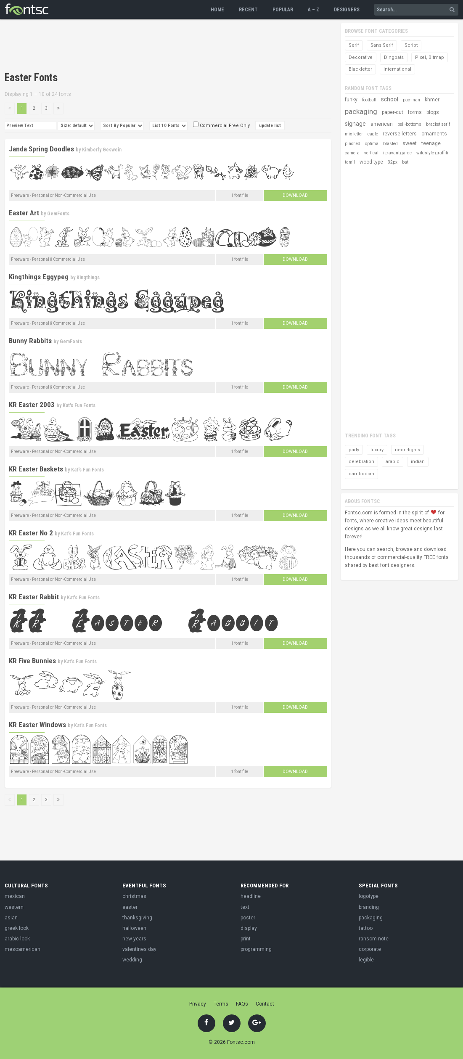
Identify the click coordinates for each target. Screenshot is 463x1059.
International (397, 69)
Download (295, 195)
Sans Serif (381, 45)
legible (366, 960)
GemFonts (58, 214)
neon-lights (407, 450)
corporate (370, 949)
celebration (361, 461)
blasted (390, 143)
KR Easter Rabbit (34, 597)
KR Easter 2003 (32, 404)
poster (248, 918)
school (389, 99)
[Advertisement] (158, 46)
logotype (368, 896)
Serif (354, 45)
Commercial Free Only (221, 125)
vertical (371, 153)
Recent (248, 10)
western (14, 907)
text (245, 907)
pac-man (411, 100)
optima (371, 143)
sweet (409, 143)
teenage (431, 143)
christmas (134, 896)
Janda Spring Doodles (41, 149)
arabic (393, 461)
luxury (377, 450)
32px (392, 162)
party (354, 450)
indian (418, 461)
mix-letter (354, 134)
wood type (371, 162)
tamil (350, 162)
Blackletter (360, 69)
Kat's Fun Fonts (79, 405)
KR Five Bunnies (32, 661)
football (369, 100)
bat (405, 162)
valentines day (139, 949)
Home (217, 10)
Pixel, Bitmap (429, 57)
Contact (265, 1004)
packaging (361, 111)
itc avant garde (397, 153)
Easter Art (24, 213)
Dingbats (394, 57)
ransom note (374, 939)
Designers (347, 10)
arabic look (17, 939)
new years (134, 939)
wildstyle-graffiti (432, 153)
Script (411, 45)
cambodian (361, 474)
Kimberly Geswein (102, 150)
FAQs (242, 1004)
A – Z (313, 10)
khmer (432, 100)
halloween (134, 928)
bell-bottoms (409, 124)
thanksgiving (137, 918)
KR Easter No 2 (31, 533)
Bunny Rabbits (30, 340)
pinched (352, 143)
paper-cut (392, 112)
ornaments (434, 134)
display (249, 928)
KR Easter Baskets (36, 469)
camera (352, 153)
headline (251, 896)
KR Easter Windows (37, 724)
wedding (132, 960)
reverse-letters (400, 134)
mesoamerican (22, 949)
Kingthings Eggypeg (39, 277)
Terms (221, 1004)
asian (11, 918)
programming (256, 949)
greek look (17, 928)
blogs (432, 112)
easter (130, 907)
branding (369, 907)
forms (415, 112)
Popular (283, 10)
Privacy (197, 1004)
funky (351, 100)
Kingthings (88, 278)
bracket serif (438, 124)
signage (355, 123)
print (246, 939)
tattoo (366, 928)
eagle (373, 134)
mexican (15, 896)
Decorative (361, 57)
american (381, 124)
